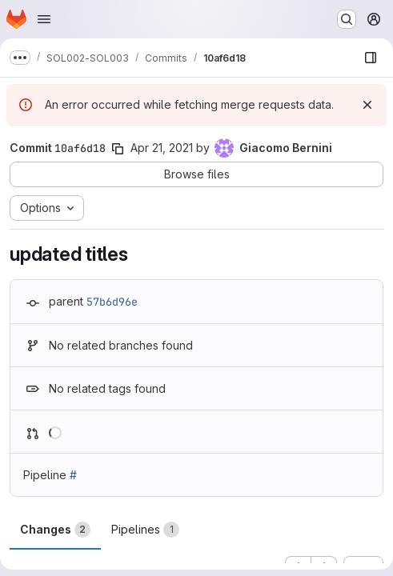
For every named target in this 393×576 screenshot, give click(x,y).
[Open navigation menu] (44, 19)
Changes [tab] (55, 530)
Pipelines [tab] (145, 530)
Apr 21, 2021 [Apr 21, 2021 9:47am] (161, 147)
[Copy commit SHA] (117, 148)
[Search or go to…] (346, 19)
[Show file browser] (370, 57)
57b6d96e (112, 301)
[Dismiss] (367, 104)
